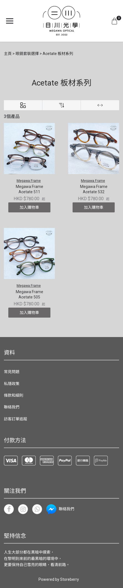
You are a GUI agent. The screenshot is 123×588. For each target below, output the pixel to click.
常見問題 (11, 372)
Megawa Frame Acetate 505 (29, 295)
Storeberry (69, 579)
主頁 (8, 53)
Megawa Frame (29, 181)
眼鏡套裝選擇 (27, 53)
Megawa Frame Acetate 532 (93, 189)
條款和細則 (13, 395)
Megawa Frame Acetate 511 (29, 189)
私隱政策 (11, 383)
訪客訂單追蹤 (15, 419)
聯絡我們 (11, 407)
